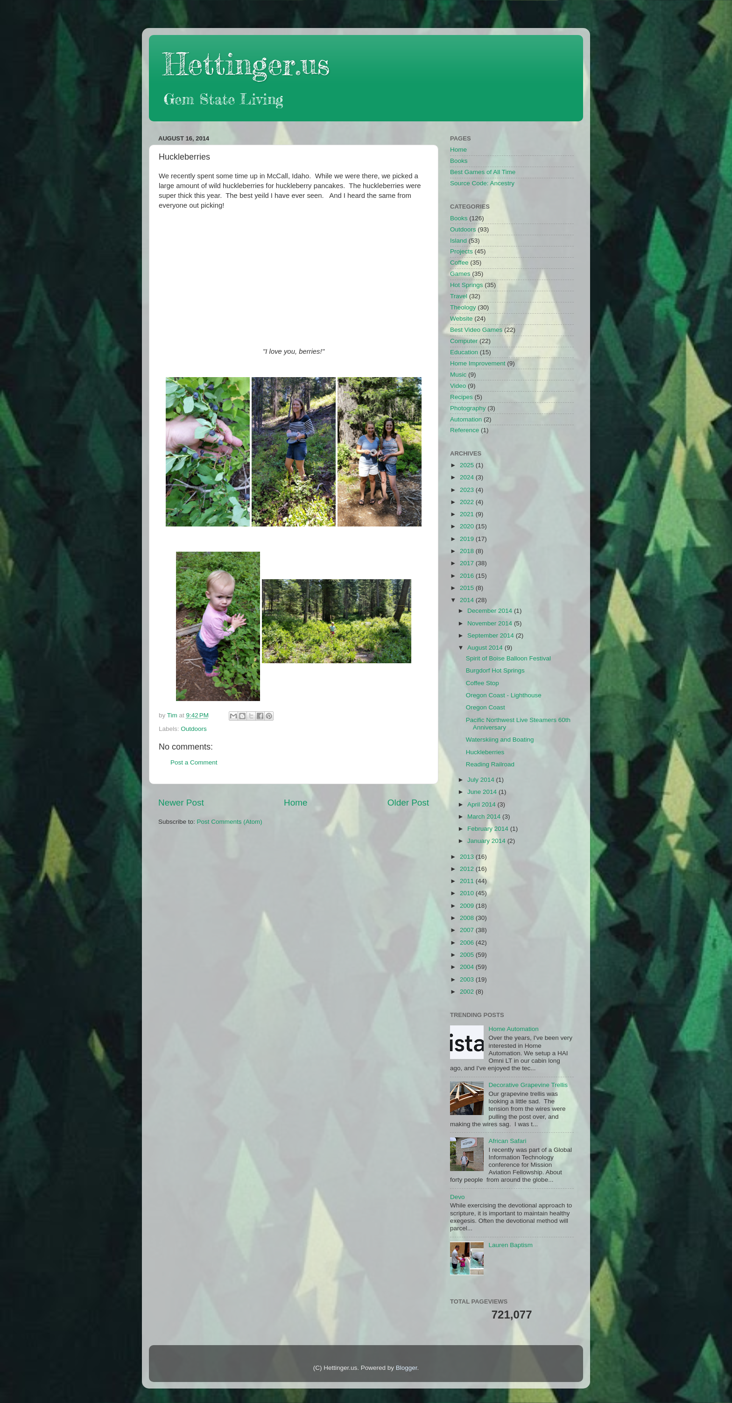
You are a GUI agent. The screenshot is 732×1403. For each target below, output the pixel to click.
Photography (468, 408)
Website (461, 318)
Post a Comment (194, 762)
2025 (468, 465)
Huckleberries (485, 752)
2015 (468, 587)
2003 (468, 979)
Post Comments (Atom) (229, 821)
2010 (468, 893)
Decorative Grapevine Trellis (528, 1084)
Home (295, 802)
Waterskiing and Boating (500, 739)
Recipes (461, 396)
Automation (466, 419)
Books (459, 160)
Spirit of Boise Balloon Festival (508, 658)
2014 (468, 599)
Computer (464, 340)
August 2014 (486, 647)
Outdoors (194, 728)
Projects (461, 251)
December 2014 (490, 610)
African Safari (507, 1140)
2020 (468, 526)
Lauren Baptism (510, 1245)
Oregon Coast (485, 707)
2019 (468, 538)
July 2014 (481, 779)
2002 (468, 991)
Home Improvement (478, 363)
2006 (468, 942)
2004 (468, 966)
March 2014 (484, 816)
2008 (468, 917)
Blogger (406, 1367)
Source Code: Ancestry (482, 183)
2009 (468, 905)
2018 (468, 550)
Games (460, 273)
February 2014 (488, 828)
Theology (463, 307)
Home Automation (513, 1028)
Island (458, 240)
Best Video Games (476, 329)
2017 (468, 563)
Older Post (408, 802)
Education (464, 352)
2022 (468, 501)
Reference (464, 430)
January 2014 (487, 840)
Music (458, 374)
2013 (468, 856)
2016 (468, 575)
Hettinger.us (246, 63)
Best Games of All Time (482, 171)
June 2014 (483, 791)
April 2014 (482, 804)
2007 (468, 929)
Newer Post (181, 802)
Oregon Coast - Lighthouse (504, 695)
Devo (457, 1196)
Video (458, 385)
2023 (468, 489)
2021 (468, 514)
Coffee (459, 262)
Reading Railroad (490, 764)
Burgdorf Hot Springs (495, 670)
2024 (468, 477)
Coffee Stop (482, 683)
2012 (468, 868)
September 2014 (491, 635)
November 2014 (490, 623)
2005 (468, 954)
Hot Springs (466, 284)
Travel (458, 296)
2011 (468, 880)
